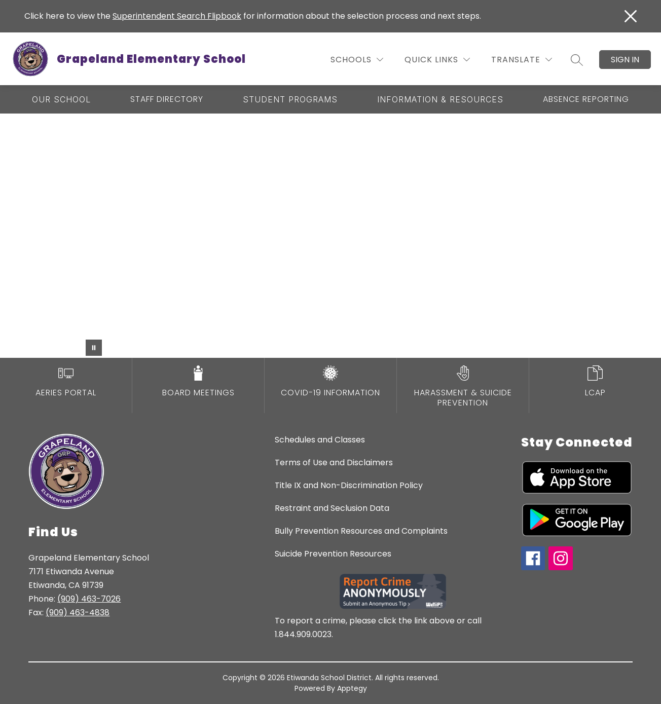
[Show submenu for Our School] (61, 99)
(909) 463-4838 (77, 612)
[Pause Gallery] (94, 348)
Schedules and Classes (320, 440)
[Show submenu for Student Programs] (290, 99)
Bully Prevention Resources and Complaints (361, 531)
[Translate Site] (522, 59)
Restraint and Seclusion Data (332, 508)
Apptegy (352, 688)
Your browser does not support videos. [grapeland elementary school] (330, 236)
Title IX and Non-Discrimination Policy (349, 485)
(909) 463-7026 (89, 599)
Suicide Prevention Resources (333, 554)
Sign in (625, 59)
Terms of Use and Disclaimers (334, 462)
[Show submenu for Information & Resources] (440, 99)
